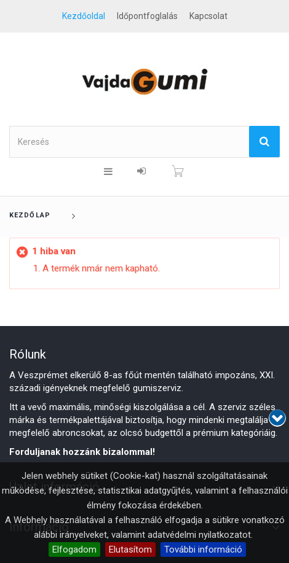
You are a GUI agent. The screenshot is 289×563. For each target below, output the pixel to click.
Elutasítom (130, 549)
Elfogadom (74, 549)
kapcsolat (208, 16)
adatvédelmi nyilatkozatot (199, 534)
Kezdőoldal (83, 16)
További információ (203, 549)
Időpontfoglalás (147, 16)
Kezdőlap (29, 215)
